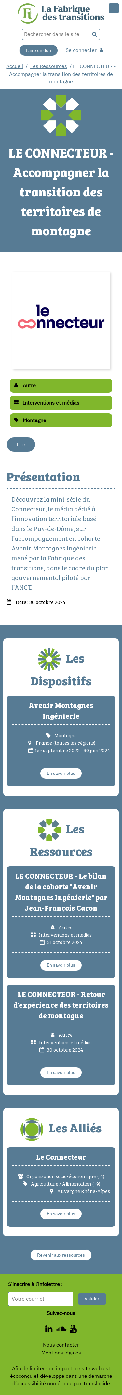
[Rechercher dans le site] (56, 34)
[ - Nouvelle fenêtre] (50, 1330)
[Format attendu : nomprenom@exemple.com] (40, 1299)
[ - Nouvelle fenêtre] (63, 1330)
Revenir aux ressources (61, 1255)
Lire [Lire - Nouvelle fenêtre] (21, 444)
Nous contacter (61, 1345)
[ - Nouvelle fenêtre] (73, 1330)
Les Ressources (48, 66)
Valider (92, 1299)
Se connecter (84, 50)
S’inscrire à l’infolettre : (35, 1284)
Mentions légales (61, 1352)
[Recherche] (95, 34)
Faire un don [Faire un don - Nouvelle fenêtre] (38, 50)
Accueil (14, 66)
